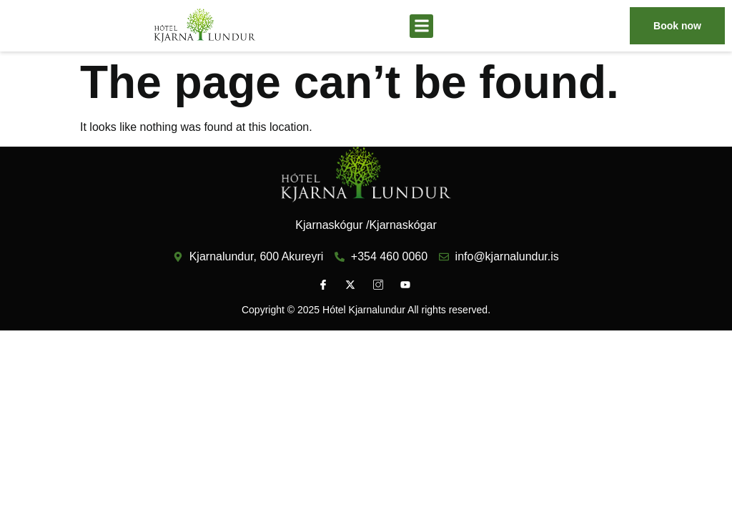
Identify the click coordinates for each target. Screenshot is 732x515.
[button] (421, 26)
